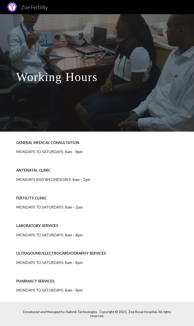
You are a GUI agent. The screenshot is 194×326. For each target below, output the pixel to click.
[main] (82, 73)
